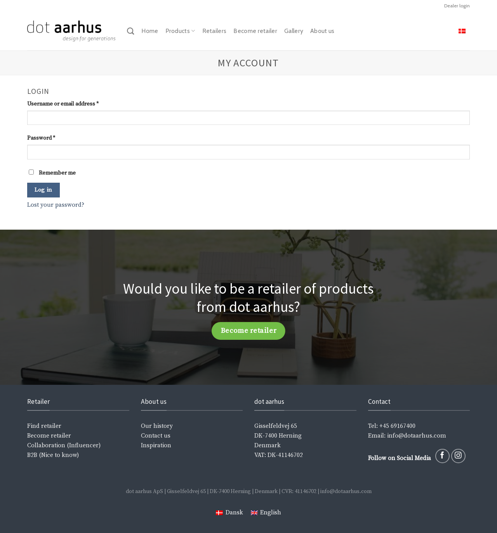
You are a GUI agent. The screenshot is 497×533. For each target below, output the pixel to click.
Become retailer (255, 31)
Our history (157, 426)
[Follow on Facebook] (442, 456)
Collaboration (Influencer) (64, 445)
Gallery (293, 31)
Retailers (214, 31)
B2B (32, 455)
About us (322, 31)
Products (180, 31)
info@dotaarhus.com (416, 436)
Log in (43, 190)
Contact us (155, 436)
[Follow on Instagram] (458, 456)
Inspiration (156, 445)
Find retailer (44, 426)
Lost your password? (55, 205)
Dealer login (457, 6)
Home (149, 31)
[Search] (130, 31)
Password (41, 138)
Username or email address (63, 103)
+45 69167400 (397, 426)
